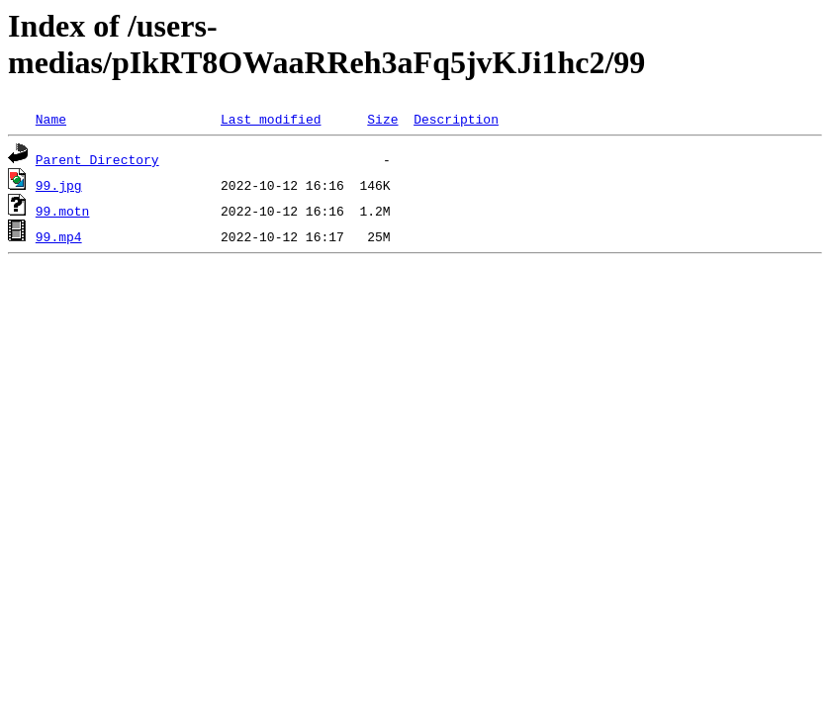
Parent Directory (97, 159)
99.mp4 (59, 236)
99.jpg (59, 185)
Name (51, 119)
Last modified (271, 119)
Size (382, 119)
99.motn (63, 211)
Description (456, 119)
